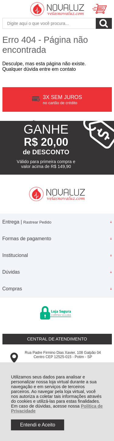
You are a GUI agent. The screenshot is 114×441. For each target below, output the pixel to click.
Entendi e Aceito (37, 424)
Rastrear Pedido (37, 222)
